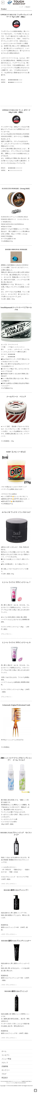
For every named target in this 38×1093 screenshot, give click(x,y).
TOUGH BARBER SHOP (14, 1085)
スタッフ (5, 1062)
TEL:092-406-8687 (22, 1082)
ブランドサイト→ (6, 634)
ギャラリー (6, 1070)
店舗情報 (5, 1066)
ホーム (4, 1051)
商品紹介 (5, 1078)
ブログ (4, 1074)
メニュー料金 (6, 1059)
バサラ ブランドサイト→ (9, 884)
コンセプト (6, 1055)
